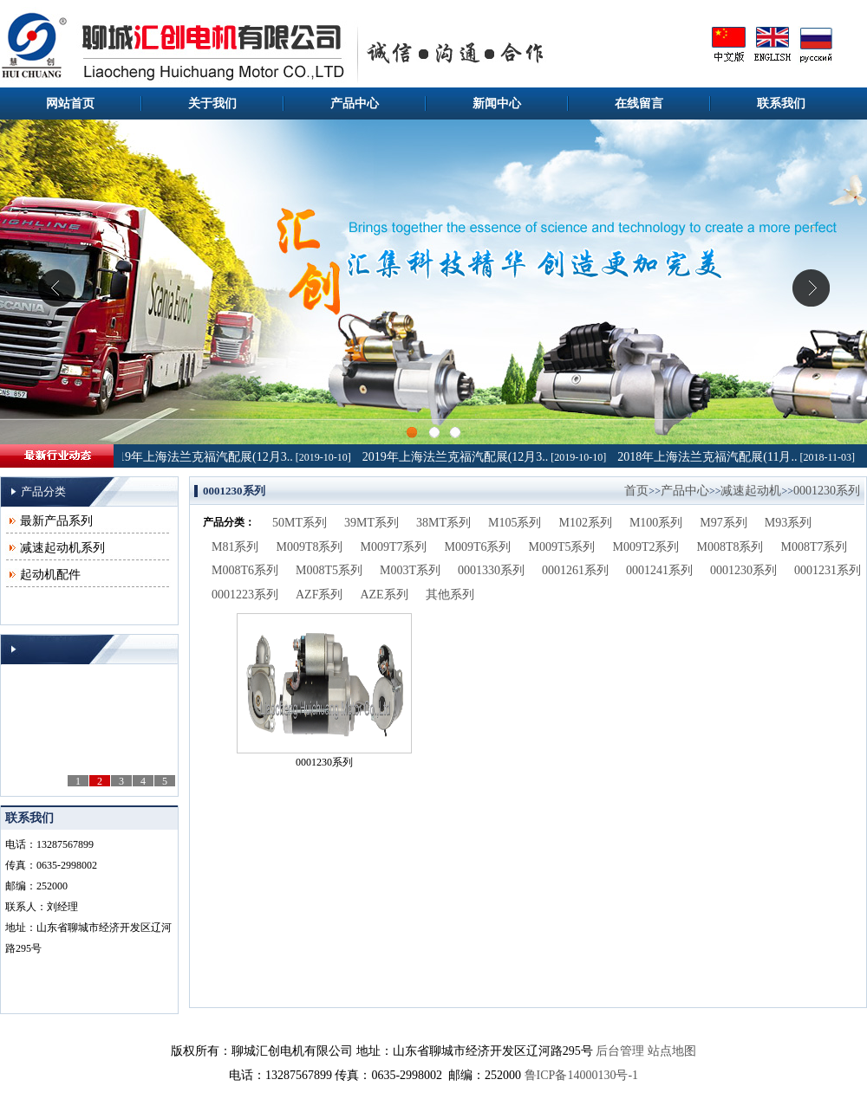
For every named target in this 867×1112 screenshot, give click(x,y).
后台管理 (620, 1050)
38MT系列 (443, 522)
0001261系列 (575, 570)
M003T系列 (410, 570)
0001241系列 (659, 570)
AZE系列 (383, 594)
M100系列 (655, 522)
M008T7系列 (813, 546)
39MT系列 (371, 522)
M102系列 (584, 522)
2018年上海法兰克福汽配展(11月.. (709, 456)
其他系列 (450, 594)
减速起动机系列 (62, 547)
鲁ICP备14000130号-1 (581, 1075)
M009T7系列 (393, 546)
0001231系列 (827, 570)
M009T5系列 (561, 546)
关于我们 (212, 103)
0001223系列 (245, 594)
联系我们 (781, 103)
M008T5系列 (329, 570)
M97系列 (723, 522)
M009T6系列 (477, 546)
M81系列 (235, 546)
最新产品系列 (56, 520)
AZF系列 (319, 594)
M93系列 (788, 522)
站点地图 (672, 1050)
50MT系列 (299, 522)
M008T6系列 (245, 570)
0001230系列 (826, 490)
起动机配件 (50, 574)
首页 (636, 490)
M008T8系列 (729, 546)
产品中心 (354, 103)
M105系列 (514, 522)
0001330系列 (491, 570)
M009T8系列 (309, 546)
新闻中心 (497, 103)
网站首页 (70, 103)
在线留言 (639, 103)
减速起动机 (750, 490)
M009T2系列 (645, 546)
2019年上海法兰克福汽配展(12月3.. (202, 456)
